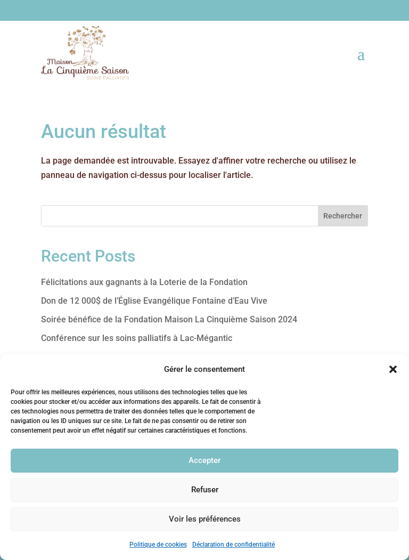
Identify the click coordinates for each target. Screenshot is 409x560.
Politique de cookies (158, 544)
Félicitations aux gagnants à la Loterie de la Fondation (144, 282)
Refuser (204, 489)
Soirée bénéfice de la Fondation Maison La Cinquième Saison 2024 (169, 319)
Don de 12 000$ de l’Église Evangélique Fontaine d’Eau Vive (154, 301)
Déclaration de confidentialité (233, 544)
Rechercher (342, 216)
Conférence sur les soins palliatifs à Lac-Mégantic (136, 338)
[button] (393, 369)
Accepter (204, 460)
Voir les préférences (205, 519)
